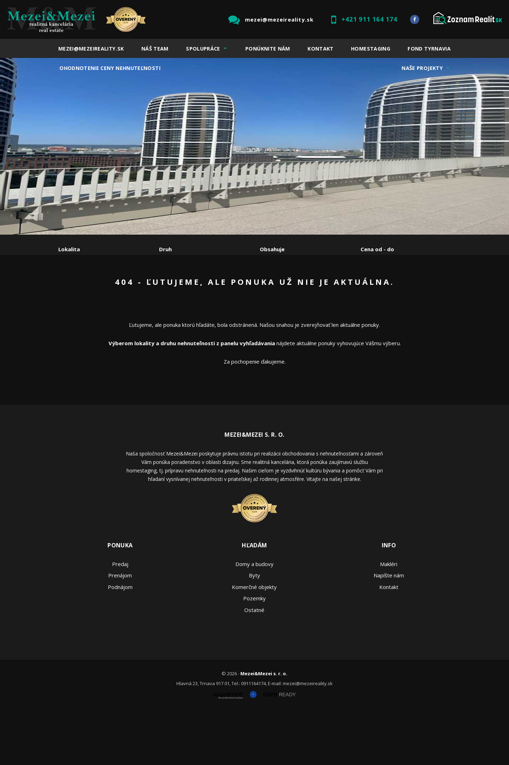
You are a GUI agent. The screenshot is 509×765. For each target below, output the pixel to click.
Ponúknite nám (267, 48)
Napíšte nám (389, 628)
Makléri (388, 617)
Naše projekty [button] (422, 68)
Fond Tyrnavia (429, 48)
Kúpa (164, 286)
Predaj (80, 286)
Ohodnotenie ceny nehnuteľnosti (109, 68)
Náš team (155, 48)
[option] (254, 146)
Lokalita (69, 249)
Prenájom (123, 286)
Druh (165, 249)
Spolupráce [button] (203, 48)
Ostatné (254, 663)
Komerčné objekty (254, 640)
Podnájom (206, 286)
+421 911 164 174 (369, 19)
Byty (254, 628)
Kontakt (321, 48)
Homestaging (370, 48)
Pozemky (254, 651)
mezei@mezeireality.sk (279, 19)
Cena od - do (377, 249)
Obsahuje (272, 249)
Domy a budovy (254, 617)
